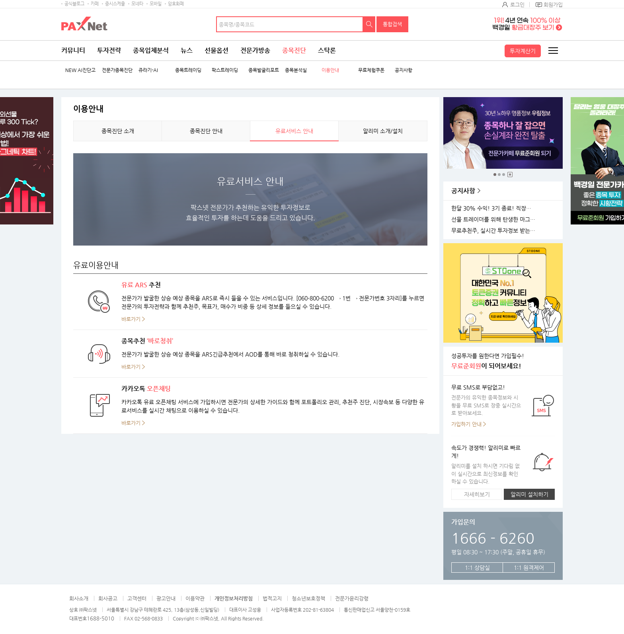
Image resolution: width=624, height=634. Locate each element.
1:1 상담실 (477, 567)
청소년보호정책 (308, 598)
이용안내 (330, 70)
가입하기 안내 (466, 424)
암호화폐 (176, 4)
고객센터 (136, 598)
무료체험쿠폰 (371, 70)
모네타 (137, 4)
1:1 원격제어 (529, 567)
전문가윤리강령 (352, 598)
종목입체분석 (151, 50)
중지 (510, 174)
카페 (95, 4)
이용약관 (195, 598)
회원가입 (553, 4)
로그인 (517, 4)
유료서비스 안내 (294, 131)
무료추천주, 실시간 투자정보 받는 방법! (494, 231)
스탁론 (327, 50)
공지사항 (403, 70)
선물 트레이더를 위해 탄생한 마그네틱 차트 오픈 (494, 219)
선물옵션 (216, 50)
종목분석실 (296, 70)
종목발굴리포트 (263, 70)
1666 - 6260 (492, 538)
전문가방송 (255, 50)
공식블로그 (74, 4)
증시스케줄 (115, 4)
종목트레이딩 (188, 70)
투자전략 (109, 50)
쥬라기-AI (148, 70)
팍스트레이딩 (225, 70)
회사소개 (78, 598)
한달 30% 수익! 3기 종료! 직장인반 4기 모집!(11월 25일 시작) (494, 208)
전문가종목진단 (117, 70)
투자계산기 (523, 51)
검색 (369, 24)
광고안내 (166, 598)
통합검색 (392, 24)
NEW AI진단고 (80, 70)
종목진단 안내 (206, 131)
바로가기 (130, 319)
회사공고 (107, 598)
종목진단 (294, 50)
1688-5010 (100, 618)
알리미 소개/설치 (383, 131)
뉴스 (187, 50)
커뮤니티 (73, 50)
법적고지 (272, 598)
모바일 (156, 4)
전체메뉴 (553, 50)
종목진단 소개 (117, 131)
